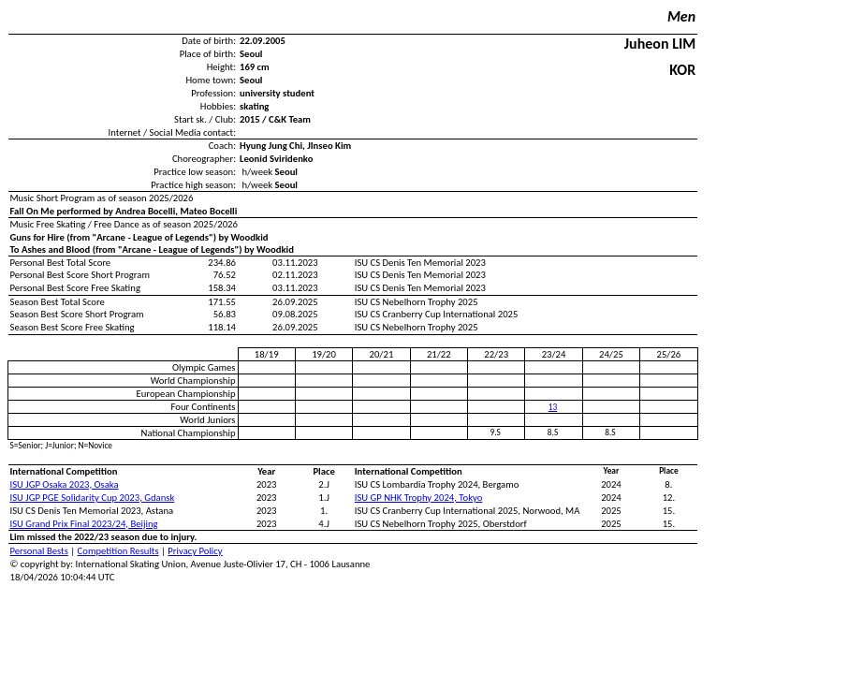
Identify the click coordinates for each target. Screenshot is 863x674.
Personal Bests (39, 551)
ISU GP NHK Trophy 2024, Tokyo (419, 497)
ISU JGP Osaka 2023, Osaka (64, 484)
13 (553, 407)
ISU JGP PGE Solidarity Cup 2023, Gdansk (92, 497)
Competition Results (118, 551)
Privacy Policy (195, 551)
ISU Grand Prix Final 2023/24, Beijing (84, 524)
